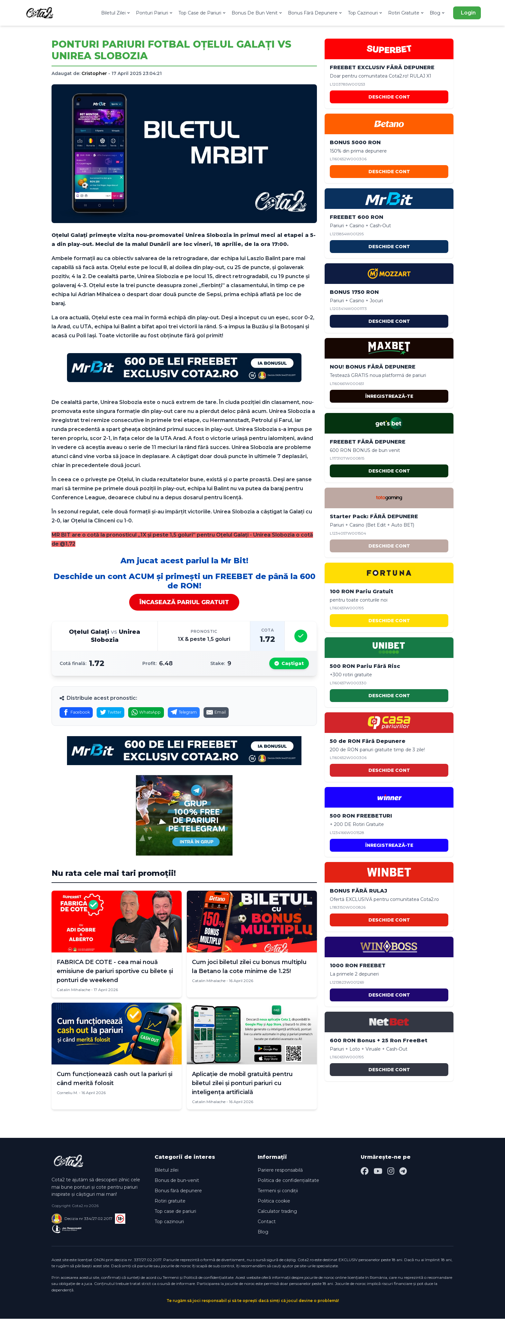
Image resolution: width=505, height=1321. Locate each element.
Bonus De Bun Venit (257, 13)
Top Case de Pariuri (202, 13)
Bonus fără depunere (178, 1193)
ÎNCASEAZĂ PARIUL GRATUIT (184, 602)
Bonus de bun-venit (177, 1182)
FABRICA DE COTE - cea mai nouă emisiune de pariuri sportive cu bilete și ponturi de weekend (115, 973)
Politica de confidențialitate (288, 1182)
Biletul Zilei (116, 13)
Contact (267, 1224)
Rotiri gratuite (170, 1203)
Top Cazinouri (365, 13)
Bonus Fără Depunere (315, 13)
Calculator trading (277, 1213)
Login (468, 13)
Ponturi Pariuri (154, 13)
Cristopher (94, 73)
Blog (437, 13)
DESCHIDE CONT (389, 97)
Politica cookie (274, 1203)
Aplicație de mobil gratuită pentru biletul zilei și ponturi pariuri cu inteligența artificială (242, 1085)
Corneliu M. (67, 1094)
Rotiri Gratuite (406, 13)
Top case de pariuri (175, 1213)
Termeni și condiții (278, 1193)
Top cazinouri (169, 1224)
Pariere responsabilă (280, 1172)
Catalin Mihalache (73, 991)
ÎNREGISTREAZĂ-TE (389, 396)
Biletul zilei (166, 1172)
